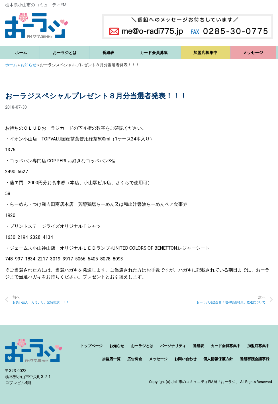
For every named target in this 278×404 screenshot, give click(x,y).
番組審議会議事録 (254, 359)
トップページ (91, 346)
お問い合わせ (185, 359)
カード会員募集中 (225, 346)
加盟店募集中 (205, 52)
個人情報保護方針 (218, 359)
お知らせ (28, 64)
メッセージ (253, 52)
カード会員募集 (154, 52)
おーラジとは (65, 52)
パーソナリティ (173, 346)
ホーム (21, 52)
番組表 (108, 52)
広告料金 (134, 359)
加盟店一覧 (111, 359)
